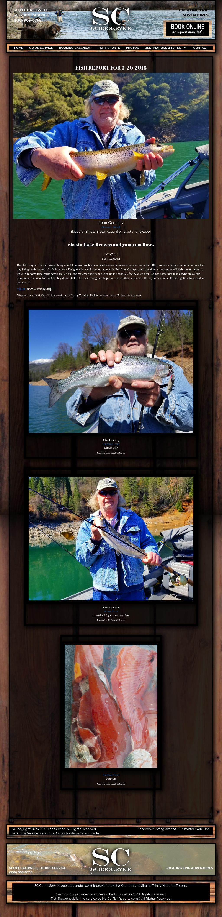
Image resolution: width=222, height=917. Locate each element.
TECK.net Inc (123, 894)
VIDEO (21, 289)
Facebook (145, 829)
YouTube (203, 829)
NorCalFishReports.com (120, 899)
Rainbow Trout (111, 443)
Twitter (189, 829)
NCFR (177, 829)
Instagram (162, 829)
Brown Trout (110, 227)
